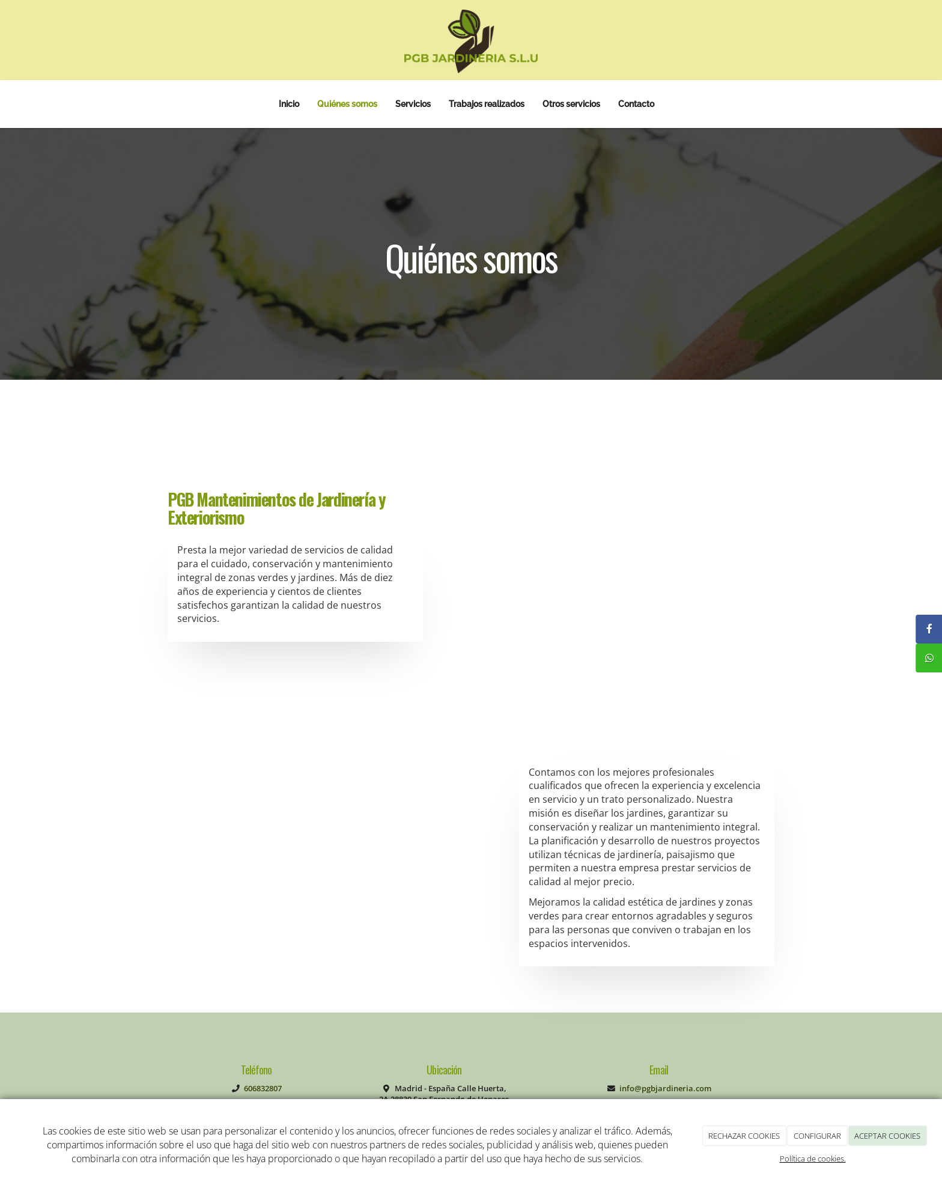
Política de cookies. (813, 1158)
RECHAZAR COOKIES (744, 1135)
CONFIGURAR (817, 1135)
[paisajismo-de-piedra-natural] (326, 864)
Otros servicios (571, 104)
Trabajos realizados (486, 104)
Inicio (289, 104)
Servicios (413, 104)
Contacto (636, 104)
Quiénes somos (347, 104)
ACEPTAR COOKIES (887, 1135)
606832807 (263, 1088)
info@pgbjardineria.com (665, 1088)
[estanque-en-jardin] (677, 562)
